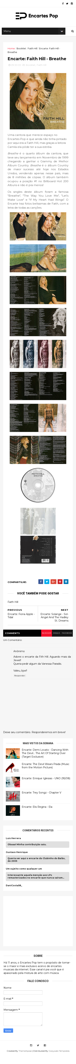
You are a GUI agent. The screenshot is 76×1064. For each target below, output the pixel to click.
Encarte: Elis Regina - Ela (37, 815)
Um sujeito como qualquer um (24, 877)
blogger (44, 641)
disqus (55, 641)
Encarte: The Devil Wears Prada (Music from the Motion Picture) (46, 774)
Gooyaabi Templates (59, 1059)
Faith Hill (33, 50)
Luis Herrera (13, 847)
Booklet (21, 50)
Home (11, 50)
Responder (20, 684)
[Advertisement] (32, 929)
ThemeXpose (25, 1059)
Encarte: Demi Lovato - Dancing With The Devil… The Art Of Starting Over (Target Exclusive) (45, 762)
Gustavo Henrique (17, 861)
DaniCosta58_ (14, 894)
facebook (66, 641)
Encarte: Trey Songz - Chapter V (42, 801)
